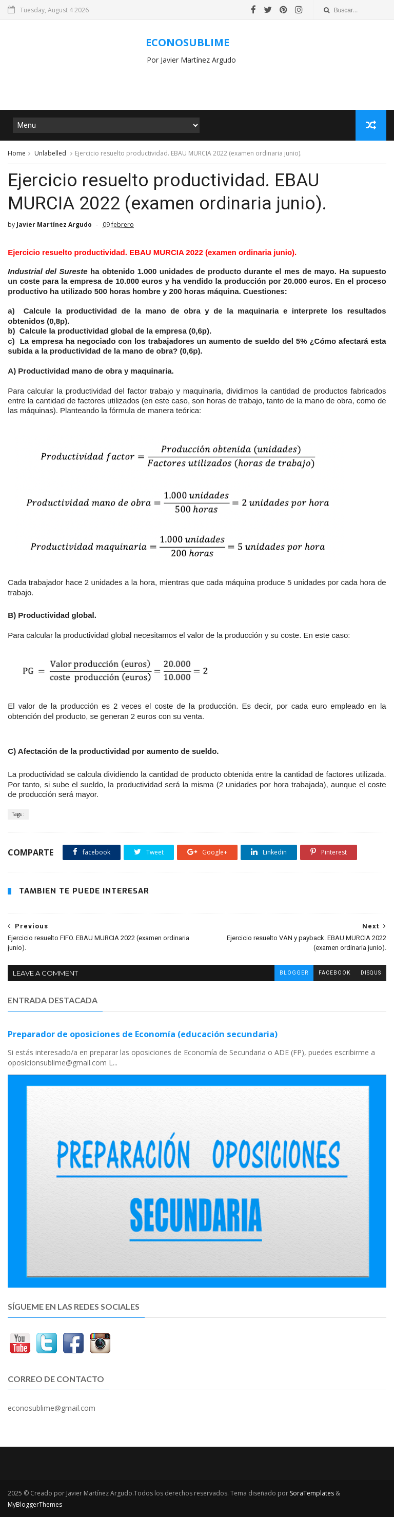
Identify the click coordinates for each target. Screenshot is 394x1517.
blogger (294, 973)
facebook (334, 973)
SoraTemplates (312, 1493)
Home (17, 153)
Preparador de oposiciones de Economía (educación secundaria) (143, 1034)
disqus (371, 973)
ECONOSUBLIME (187, 42)
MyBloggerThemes (35, 1504)
